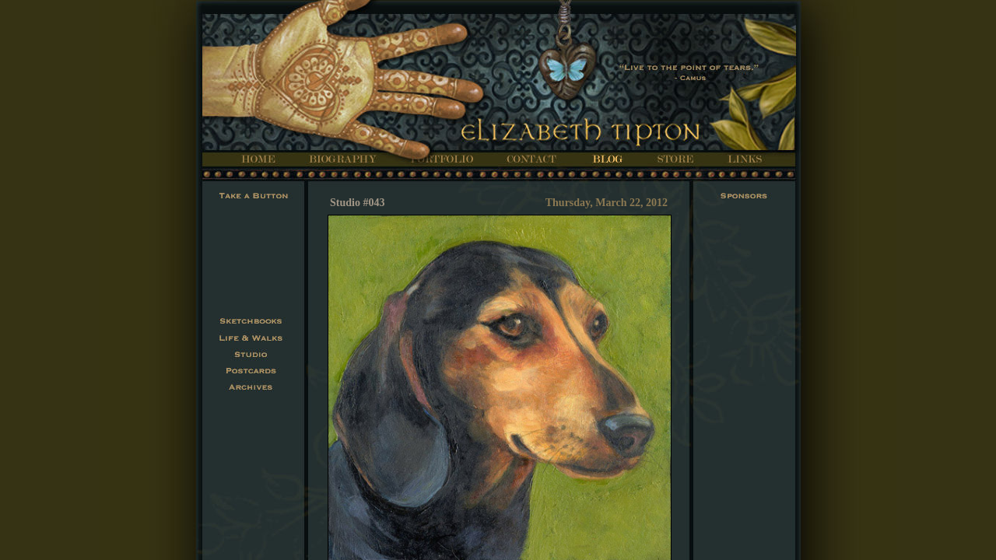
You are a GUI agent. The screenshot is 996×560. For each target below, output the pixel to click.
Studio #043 (357, 202)
